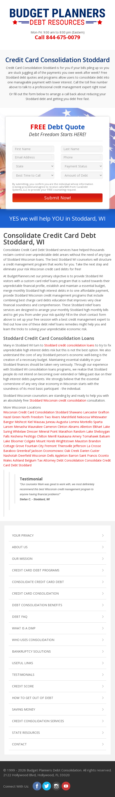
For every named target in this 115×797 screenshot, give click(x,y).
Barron (73, 455)
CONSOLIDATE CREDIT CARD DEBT (38, 582)
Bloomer (17, 441)
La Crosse (94, 446)
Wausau (39, 422)
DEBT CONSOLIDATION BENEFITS (37, 605)
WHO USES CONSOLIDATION (33, 640)
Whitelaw (19, 431)
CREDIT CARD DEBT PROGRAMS (35, 570)
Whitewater (99, 417)
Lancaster (90, 412)
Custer (94, 451)
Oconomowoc (53, 451)
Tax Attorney (46, 460)
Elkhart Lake (101, 427)
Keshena (17, 436)
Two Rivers (52, 417)
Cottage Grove (13, 446)
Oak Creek (71, 451)
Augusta (62, 422)
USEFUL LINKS (22, 663)
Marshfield (68, 417)
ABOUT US (20, 547)
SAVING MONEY (23, 709)
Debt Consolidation (70, 460)
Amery (76, 436)
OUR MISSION (22, 558)
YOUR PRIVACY (23, 535)
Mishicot (21, 422)
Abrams (73, 427)
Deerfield (24, 455)
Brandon (94, 441)
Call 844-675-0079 (57, 37)
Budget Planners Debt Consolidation (54, 770)
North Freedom (32, 417)
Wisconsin (10, 412)
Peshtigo (30, 436)
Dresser (32, 431)
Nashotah (10, 455)
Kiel (30, 422)
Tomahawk (90, 436)
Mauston (81, 441)
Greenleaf (23, 451)
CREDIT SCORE (23, 686)
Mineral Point (48, 431)
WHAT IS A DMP (23, 628)
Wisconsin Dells (43, 455)
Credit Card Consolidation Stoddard (43, 412)
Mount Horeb (45, 441)
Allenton (86, 427)
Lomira (74, 422)
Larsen (8, 427)
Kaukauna (64, 436)
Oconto (103, 455)
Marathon (65, 431)
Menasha (20, 427)
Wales (7, 460)
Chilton (42, 436)
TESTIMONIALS (23, 674)
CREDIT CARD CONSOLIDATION (35, 593)
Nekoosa (83, 417)
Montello (86, 422)
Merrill (52, 436)
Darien (84, 451)
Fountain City (34, 446)
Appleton (61, 455)
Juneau (50, 422)
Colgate (29, 441)
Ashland (18, 460)
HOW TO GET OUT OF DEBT (32, 698)
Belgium (30, 460)
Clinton (62, 427)
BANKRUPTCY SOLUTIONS (31, 651)
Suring (7, 431)
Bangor (8, 422)
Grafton (103, 412)
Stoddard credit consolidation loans (69, 345)
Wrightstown (65, 441)
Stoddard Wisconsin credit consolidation (58, 400)
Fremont (50, 446)
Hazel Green (12, 417)
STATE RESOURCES (26, 732)
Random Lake (83, 431)
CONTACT (19, 744)
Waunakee (35, 427)
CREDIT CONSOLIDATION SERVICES (38, 721)
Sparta (98, 422)
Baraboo (9, 451)
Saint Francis (88, 455)
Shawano (75, 412)
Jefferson (79, 446)
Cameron (50, 427)
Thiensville (65, 446)
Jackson (36, 451)
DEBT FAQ (19, 616)
